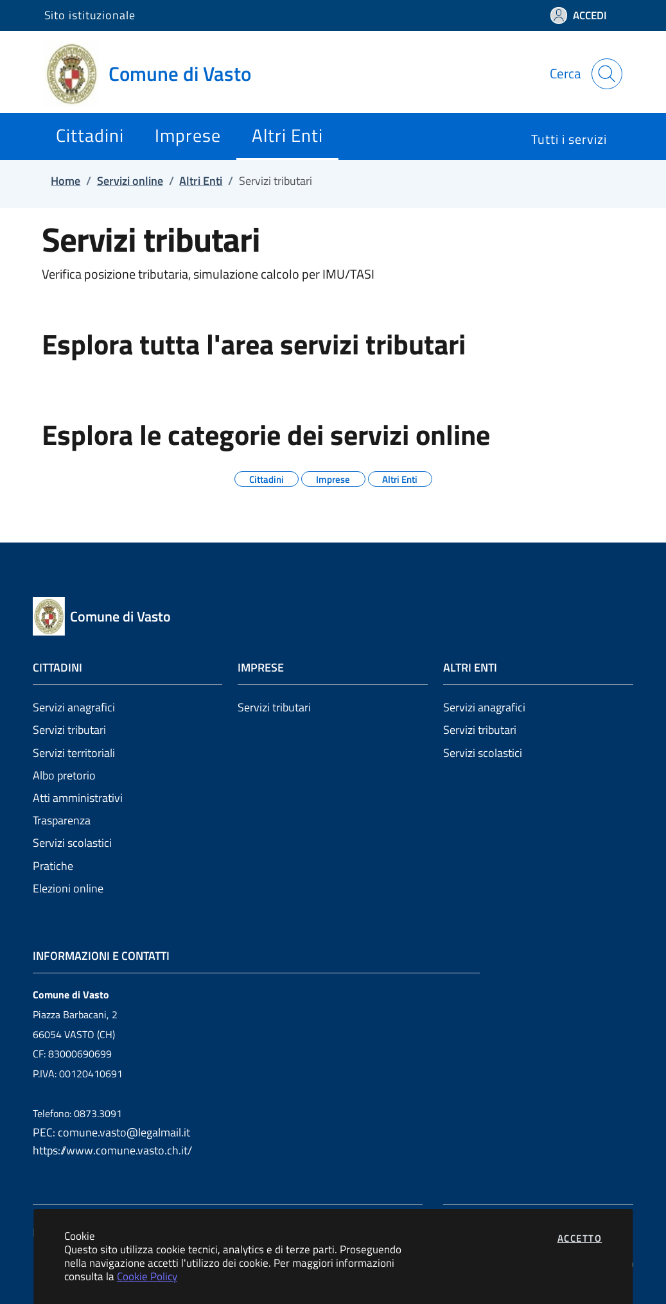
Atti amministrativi (78, 797)
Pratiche (53, 865)
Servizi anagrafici (74, 707)
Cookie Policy (147, 1276)
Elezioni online (68, 888)
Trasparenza (62, 820)
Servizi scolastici (72, 842)
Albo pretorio (64, 775)
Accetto (579, 1238)
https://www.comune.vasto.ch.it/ (112, 1150)
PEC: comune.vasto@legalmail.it (111, 1132)
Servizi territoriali (74, 752)
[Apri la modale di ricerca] (607, 73)
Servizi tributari (69, 729)
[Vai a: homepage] (155, 74)
